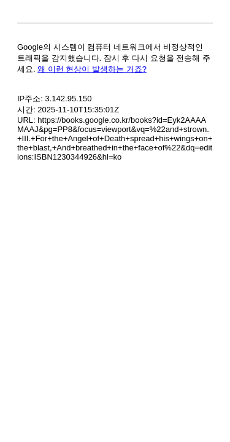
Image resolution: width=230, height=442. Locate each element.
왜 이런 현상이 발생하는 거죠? (92, 69)
